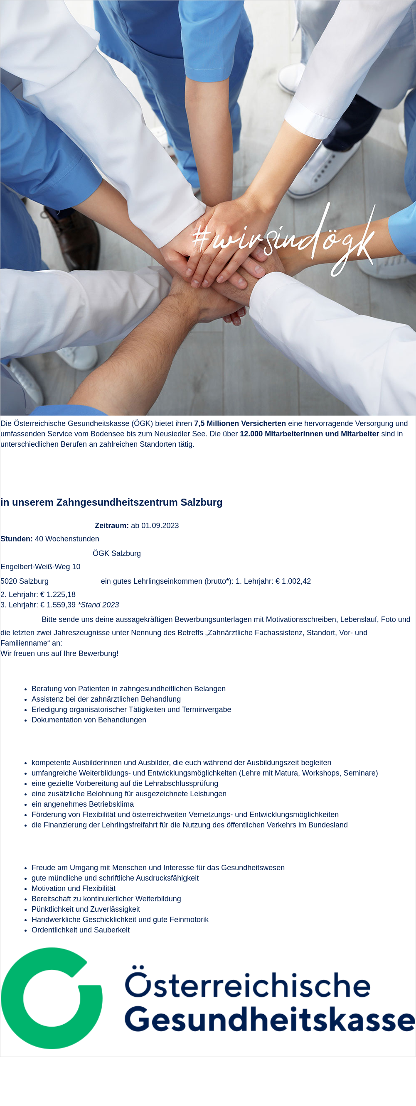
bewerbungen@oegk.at (103, 643)
